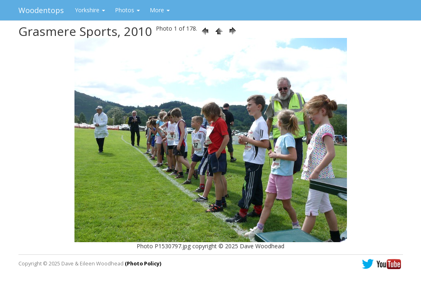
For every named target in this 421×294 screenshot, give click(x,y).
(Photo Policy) (143, 263)
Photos (127, 10)
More (160, 10)
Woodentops (41, 10)
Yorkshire (90, 10)
